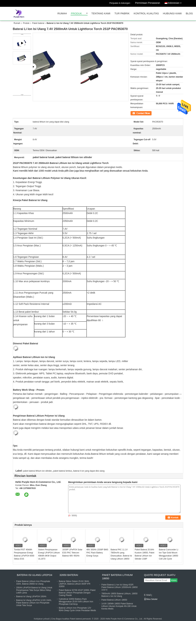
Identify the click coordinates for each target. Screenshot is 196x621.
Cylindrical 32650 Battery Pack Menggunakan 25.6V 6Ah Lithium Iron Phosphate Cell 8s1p (76, 601)
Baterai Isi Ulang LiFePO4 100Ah (31, 596)
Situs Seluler (150, 599)
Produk (76, 13)
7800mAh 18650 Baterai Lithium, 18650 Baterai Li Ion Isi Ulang (119, 594)
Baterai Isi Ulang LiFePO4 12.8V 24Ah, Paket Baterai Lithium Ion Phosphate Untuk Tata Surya (34, 603)
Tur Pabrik (122, 13)
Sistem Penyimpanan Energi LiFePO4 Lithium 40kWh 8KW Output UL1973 (49, 554)
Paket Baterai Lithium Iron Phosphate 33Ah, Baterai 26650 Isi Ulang (33, 582)
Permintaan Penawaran (147, 3)
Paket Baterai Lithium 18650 (117, 576)
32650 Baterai (68, 574)
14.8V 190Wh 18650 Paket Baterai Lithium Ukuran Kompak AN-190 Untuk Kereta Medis (119, 606)
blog (189, 13)
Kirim (173, 580)
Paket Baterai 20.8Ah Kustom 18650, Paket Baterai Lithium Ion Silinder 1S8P (144, 554)
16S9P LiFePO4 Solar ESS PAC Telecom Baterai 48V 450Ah (72, 552)
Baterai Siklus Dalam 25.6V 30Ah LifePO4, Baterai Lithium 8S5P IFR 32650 (74, 584)
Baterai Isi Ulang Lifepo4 (34, 574)
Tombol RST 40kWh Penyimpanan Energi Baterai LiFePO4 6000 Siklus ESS (24, 554)
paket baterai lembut (62, 471)
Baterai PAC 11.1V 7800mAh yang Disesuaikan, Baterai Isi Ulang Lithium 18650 (121, 554)
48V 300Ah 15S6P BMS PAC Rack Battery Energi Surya (97, 552)
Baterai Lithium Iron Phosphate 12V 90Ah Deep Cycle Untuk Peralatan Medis (77, 609)
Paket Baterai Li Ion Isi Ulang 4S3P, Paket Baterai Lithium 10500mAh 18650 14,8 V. (119, 587)
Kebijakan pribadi (41, 619)
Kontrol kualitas (146, 13)
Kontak (133, 113)
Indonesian (175, 2)
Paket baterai (38, 23)
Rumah (62, 13)
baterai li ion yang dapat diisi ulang (88, 471)
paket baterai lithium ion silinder (37, 471)
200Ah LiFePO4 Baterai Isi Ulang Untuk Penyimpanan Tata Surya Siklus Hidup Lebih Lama (34, 590)
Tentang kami (100, 13)
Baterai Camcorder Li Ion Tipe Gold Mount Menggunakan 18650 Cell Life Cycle (168, 554)
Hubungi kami (172, 13)
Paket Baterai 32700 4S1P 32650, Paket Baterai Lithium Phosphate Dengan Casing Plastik (77, 592)
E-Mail (147, 595)
